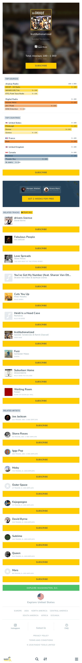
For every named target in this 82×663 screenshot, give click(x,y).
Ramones (18, 315)
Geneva (9, 132)
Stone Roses (19, 258)
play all (27, 212)
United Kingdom (16, 147)
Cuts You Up (21, 294)
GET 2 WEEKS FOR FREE (41, 198)
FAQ (66, 627)
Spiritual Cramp (40, 277)
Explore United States (41, 598)
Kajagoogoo (19, 502)
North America (39, 611)
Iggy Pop (17, 450)
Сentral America (59, 611)
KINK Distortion (12, 109)
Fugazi (17, 392)
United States (15, 123)
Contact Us (41, 626)
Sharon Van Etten (22, 277)
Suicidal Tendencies (41, 39)
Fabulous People (24, 237)
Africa (44, 615)
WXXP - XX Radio (13, 87)
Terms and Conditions (41, 640)
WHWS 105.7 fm (12, 90)
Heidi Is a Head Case (27, 313)
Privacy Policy (41, 635)
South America (31, 615)
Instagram (15, 627)
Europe (18, 611)
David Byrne (19, 220)
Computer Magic (21, 354)
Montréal (9, 156)
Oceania (55, 615)
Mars (15, 570)
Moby (15, 467)
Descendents (20, 373)
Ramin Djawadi (42, 335)
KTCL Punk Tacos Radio (15, 93)
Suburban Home (24, 370)
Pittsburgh (10, 126)
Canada (12, 152)
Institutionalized (24, 332)
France (12, 138)
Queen (16, 553)
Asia (26, 611)
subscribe (41, 65)
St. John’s (9, 162)
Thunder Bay (11, 159)
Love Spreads (22, 256)
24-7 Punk (10, 106)
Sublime (17, 536)
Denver (8, 129)
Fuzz (17, 351)
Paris (7, 141)
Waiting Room (23, 389)
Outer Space (19, 485)
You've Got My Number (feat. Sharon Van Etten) (43, 275)
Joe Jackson (19, 239)
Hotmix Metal (11, 102)
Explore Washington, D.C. (41, 588)
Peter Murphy (20, 296)
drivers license (23, 218)
